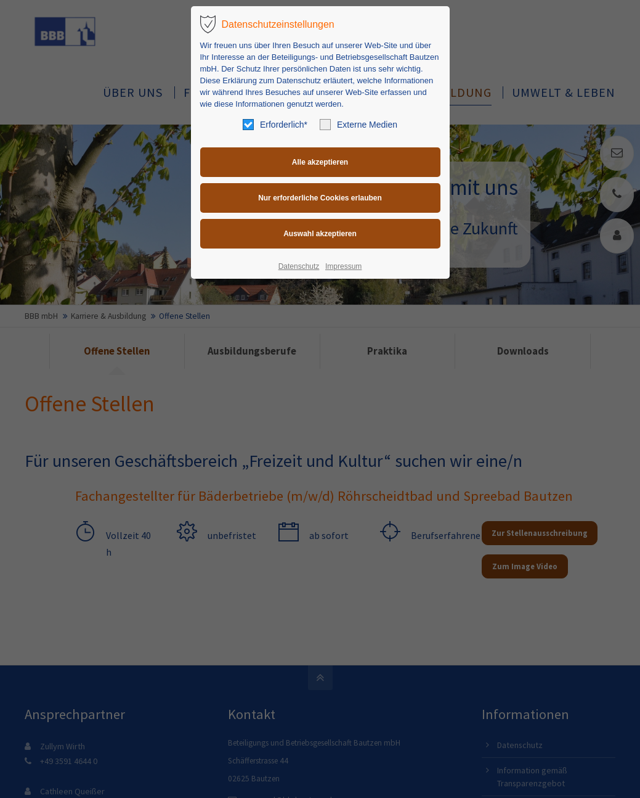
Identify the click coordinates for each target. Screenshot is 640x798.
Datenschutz (299, 266)
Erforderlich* (275, 124)
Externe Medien (358, 124)
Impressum (343, 266)
